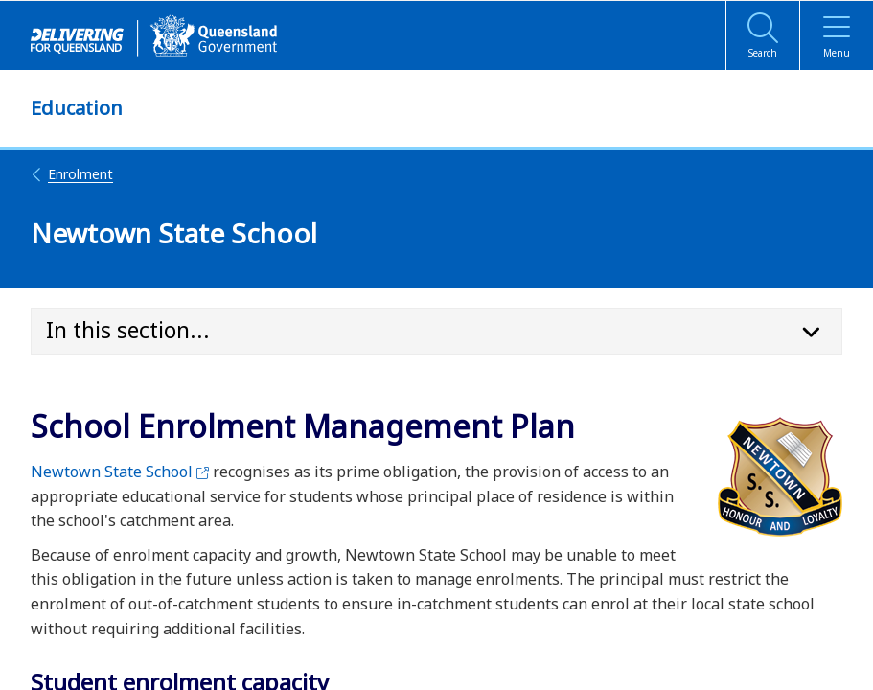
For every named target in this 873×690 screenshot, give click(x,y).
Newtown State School (120, 471)
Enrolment (72, 174)
